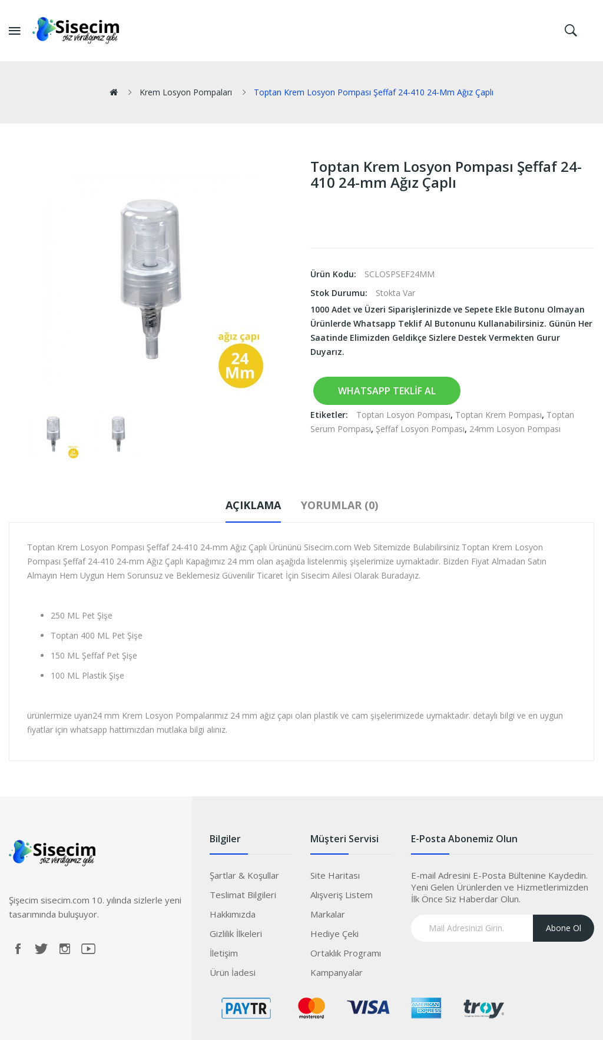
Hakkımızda (233, 914)
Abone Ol (563, 927)
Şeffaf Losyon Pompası (420, 428)
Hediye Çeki (334, 933)
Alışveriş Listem (341, 895)
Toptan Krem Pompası (498, 414)
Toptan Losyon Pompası (403, 414)
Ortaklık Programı (345, 953)
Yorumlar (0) (339, 505)
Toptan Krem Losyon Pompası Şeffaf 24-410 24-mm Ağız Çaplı (373, 92)
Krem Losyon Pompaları (186, 92)
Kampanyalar (336, 972)
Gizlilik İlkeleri (236, 933)
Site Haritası (335, 875)
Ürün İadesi (233, 972)
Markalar (327, 914)
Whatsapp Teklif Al (387, 390)
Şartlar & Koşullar (244, 875)
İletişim (224, 953)
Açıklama (253, 505)
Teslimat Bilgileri (243, 895)
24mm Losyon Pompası (515, 428)
